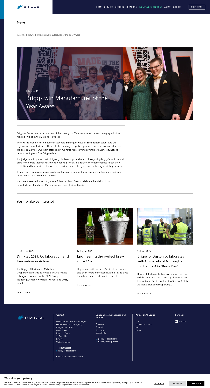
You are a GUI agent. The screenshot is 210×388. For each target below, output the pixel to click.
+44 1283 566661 (64, 348)
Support (177, 7)
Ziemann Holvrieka (143, 324)
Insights (21, 35)
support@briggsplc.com (107, 341)
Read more (23, 292)
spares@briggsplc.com (107, 338)
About (167, 7)
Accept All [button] (196, 383)
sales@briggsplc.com (67, 350)
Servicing (100, 330)
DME (137, 327)
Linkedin (182, 321)
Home (99, 7)
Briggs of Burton (25, 133)
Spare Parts (101, 333)
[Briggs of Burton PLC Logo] (34, 7)
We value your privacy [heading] (18, 378)
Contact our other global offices (70, 356)
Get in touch (196, 7)
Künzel (138, 330)
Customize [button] (159, 383)
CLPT (137, 321)
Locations (131, 7)
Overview (100, 324)
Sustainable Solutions (150, 7)
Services (108, 7)
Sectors (119, 7)
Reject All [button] (177, 383)
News (31, 35)
